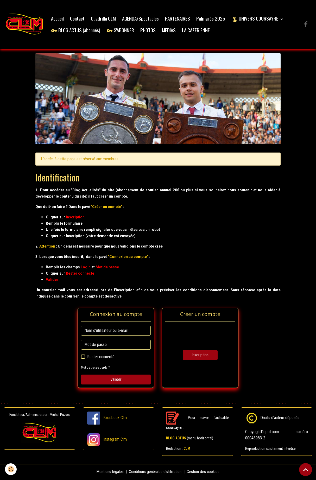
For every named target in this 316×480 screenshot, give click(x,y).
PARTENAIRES (178, 19)
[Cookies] (11, 469)
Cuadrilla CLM (104, 19)
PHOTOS (149, 30)
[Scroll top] (305, 469)
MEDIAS (170, 30)
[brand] (25, 25)
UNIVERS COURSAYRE (256, 19)
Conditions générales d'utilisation (155, 472)
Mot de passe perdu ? (95, 368)
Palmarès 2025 (211, 19)
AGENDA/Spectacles (141, 19)
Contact (78, 19)
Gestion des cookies (203, 472)
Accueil (58, 19)
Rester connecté (101, 357)
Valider (116, 380)
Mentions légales (110, 472)
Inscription (200, 355)
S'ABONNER (121, 30)
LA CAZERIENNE (197, 30)
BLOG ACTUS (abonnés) (76, 30)
